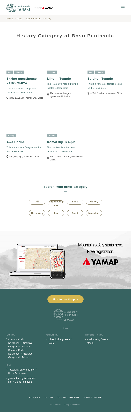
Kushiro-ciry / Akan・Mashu (98, 341)
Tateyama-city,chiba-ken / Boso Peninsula (22, 371)
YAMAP (48, 397)
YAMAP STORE (93, 397)
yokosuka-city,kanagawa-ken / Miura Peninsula (22, 380)
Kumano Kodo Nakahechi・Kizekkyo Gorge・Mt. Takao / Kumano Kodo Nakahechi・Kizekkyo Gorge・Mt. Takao (20, 348)
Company (34, 397)
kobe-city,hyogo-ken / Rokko (59, 341)
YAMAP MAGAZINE (68, 397)
